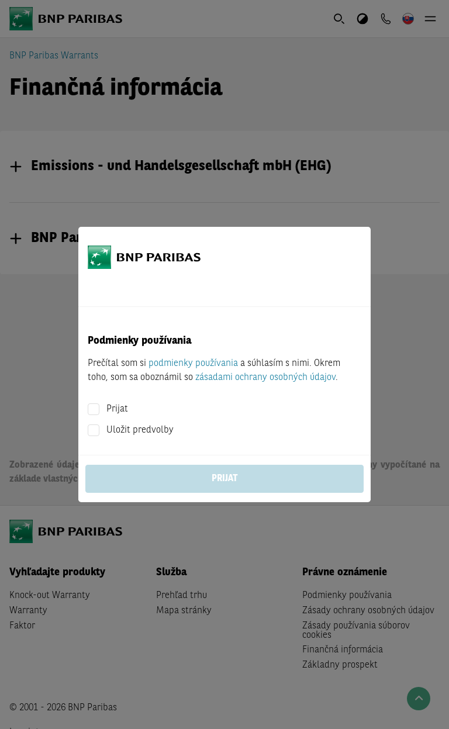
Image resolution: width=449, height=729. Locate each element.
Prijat (117, 409)
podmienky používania (193, 363)
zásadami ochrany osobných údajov (265, 377)
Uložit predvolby (140, 430)
